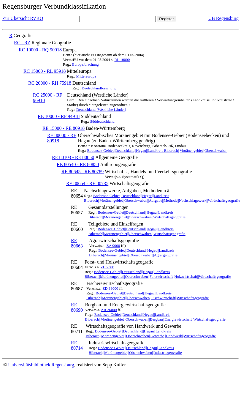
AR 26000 (109, 310)
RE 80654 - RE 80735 (87, 183)
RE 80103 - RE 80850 (73, 157)
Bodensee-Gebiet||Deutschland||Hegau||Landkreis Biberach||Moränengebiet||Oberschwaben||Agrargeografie (133, 252)
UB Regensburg (223, 18)
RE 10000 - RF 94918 (59, 116)
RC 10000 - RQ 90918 (40, 49)
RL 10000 (122, 59)
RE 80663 (77, 243)
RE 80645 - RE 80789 (82, 171)
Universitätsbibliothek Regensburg (41, 364)
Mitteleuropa (86, 76)
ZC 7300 (107, 267)
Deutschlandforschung (99, 88)
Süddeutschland (102, 121)
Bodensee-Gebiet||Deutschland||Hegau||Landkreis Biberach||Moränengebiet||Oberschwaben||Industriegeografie (135, 350)
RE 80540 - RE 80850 (78, 164)
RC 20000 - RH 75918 (49, 83)
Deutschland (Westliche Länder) (101, 109)
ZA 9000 (113, 245)
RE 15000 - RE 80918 (63, 128)
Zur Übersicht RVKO (22, 18)
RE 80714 (77, 345)
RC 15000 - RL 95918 (44, 71)
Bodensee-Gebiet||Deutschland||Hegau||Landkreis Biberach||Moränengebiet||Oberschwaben (157, 150)
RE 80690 (77, 307)
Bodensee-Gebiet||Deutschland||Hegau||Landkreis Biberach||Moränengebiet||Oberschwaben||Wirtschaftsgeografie (136, 214)
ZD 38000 (110, 288)
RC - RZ (22, 42)
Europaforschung (85, 64)
